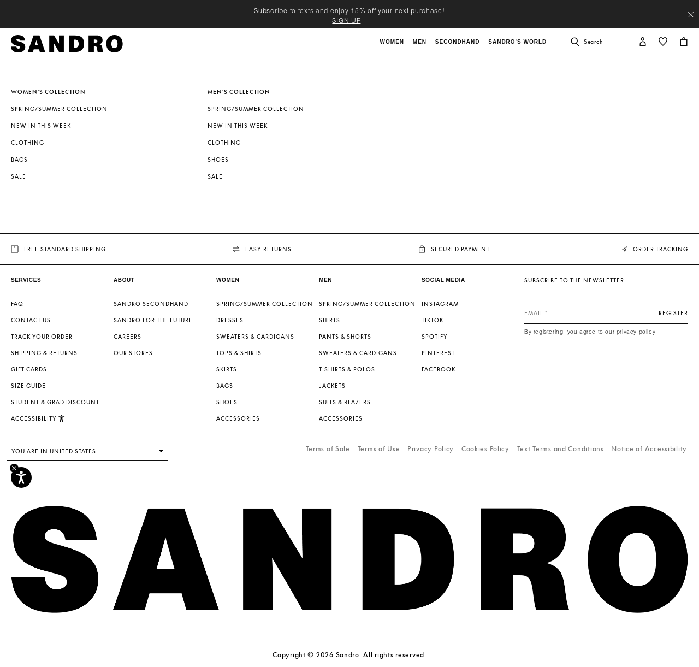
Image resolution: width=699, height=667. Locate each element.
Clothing (27, 142)
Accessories (238, 418)
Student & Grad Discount (55, 402)
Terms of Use (379, 449)
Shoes (218, 159)
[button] (393, 47)
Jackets (332, 385)
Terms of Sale (328, 449)
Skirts (226, 369)
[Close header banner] (691, 14)
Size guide (28, 385)
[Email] (606, 313)
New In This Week (41, 125)
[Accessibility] (21, 477)
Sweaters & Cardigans (255, 336)
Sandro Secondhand (151, 303)
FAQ (17, 303)
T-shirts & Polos (347, 369)
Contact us (31, 320)
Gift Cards (29, 369)
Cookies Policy (485, 449)
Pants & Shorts (345, 336)
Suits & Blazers (345, 402)
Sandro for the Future (153, 320)
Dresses (230, 320)
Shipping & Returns (44, 353)
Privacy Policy (430, 449)
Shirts (329, 320)
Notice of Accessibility (649, 449)
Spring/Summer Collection (59, 108)
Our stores (133, 353)
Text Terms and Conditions (560, 449)
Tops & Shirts (239, 353)
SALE (18, 176)
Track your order (42, 336)
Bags (19, 159)
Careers (127, 336)
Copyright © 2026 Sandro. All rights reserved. (349, 655)
